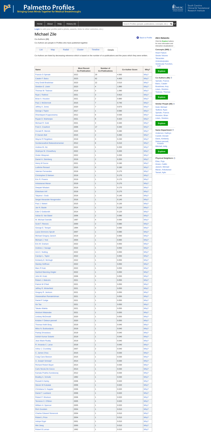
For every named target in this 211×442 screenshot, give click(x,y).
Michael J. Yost (41, 240)
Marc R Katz (40, 268)
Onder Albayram (42, 155)
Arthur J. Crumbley (43, 349)
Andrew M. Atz (41, 147)
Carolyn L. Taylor (42, 256)
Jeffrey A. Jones (42, 107)
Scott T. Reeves (42, 224)
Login (37, 29)
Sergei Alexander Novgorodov (48, 199)
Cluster (80, 49)
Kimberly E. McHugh (44, 260)
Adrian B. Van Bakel (43, 215)
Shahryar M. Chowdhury (45, 151)
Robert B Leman (42, 429)
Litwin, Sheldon (161, 89)
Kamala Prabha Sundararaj (46, 373)
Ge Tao (38, 304)
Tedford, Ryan (161, 110)
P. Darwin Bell (41, 135)
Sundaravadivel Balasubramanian (49, 143)
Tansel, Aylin (160, 172)
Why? (146, 74)
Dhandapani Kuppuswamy (46, 115)
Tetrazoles (159, 58)
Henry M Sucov (41, 163)
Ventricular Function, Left (164, 65)
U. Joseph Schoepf (43, 361)
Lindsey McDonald (43, 316)
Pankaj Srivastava (43, 333)
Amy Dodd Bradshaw (44, 82)
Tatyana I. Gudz (42, 195)
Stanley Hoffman (42, 264)
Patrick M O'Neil (42, 284)
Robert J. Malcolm (43, 280)
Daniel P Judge (41, 300)
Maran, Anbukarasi (163, 170)
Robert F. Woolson (43, 397)
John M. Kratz (41, 276)
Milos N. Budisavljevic (44, 328)
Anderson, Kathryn (163, 133)
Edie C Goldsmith (42, 212)
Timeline (95, 49)
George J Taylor (42, 111)
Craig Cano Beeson (43, 357)
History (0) (71, 24)
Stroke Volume (161, 55)
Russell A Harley (42, 381)
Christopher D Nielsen (44, 175)
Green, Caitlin (161, 164)
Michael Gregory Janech (45, 236)
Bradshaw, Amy (162, 86)
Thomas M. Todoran (43, 91)
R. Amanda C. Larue (44, 345)
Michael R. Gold (42, 123)
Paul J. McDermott (43, 103)
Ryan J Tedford (41, 95)
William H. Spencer (43, 405)
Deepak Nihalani (42, 187)
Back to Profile (144, 38)
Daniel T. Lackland (43, 393)
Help (59, 24)
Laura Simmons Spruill (45, 232)
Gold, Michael (161, 107)
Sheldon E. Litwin (42, 86)
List (41, 49)
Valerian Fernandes (43, 171)
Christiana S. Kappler (44, 389)
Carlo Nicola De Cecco (45, 369)
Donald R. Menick (42, 131)
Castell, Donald (161, 136)
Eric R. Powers (41, 179)
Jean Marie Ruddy (43, 341)
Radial (66, 49)
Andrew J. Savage (43, 248)
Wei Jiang (39, 425)
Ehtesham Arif (41, 191)
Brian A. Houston (42, 99)
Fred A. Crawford (42, 127)
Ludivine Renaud (42, 167)
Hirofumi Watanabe (43, 312)
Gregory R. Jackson (43, 292)
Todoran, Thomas (162, 92)
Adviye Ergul (40, 421)
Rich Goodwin (41, 409)
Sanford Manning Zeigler (45, 272)
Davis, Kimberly (162, 139)
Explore (161, 71)
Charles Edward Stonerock (46, 413)
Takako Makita (41, 308)
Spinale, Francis (162, 81)
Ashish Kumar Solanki (44, 336)
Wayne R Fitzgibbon (43, 139)
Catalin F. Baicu (42, 78)
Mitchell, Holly (161, 146)
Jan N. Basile (41, 207)
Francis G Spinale (42, 74)
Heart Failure (160, 53)
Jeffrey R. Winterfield (44, 288)
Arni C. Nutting (41, 252)
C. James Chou (42, 353)
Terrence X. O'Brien (43, 401)
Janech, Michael (162, 167)
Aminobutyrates (162, 61)
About (50, 24)
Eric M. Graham (42, 244)
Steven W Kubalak (43, 385)
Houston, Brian (161, 115)
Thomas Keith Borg (43, 324)
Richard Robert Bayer (44, 365)
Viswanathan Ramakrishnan (47, 296)
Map (53, 49)
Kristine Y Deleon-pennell (46, 320)
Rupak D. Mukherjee (44, 119)
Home (39, 24)
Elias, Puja (159, 161)
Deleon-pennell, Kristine (162, 142)
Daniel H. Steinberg (43, 159)
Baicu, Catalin (161, 84)
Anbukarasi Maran (43, 183)
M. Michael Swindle (43, 220)
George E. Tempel (43, 228)
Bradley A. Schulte (43, 377)
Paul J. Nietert (41, 203)
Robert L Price (41, 417)
